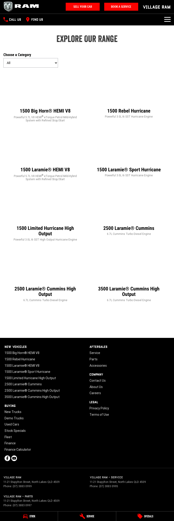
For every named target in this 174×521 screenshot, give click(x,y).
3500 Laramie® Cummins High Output (32, 397)
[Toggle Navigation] (167, 19)
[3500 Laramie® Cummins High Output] (129, 276)
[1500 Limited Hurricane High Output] (45, 215)
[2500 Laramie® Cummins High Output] (45, 276)
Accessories (98, 366)
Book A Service (121, 6)
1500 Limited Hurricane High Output (30, 378)
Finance (10, 443)
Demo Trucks (14, 418)
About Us (96, 387)
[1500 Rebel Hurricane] (129, 95)
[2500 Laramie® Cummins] (129, 212)
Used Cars (12, 424)
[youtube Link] (14, 458)
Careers (95, 393)
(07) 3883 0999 (22, 486)
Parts (93, 359)
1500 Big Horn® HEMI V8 (22, 353)
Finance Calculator (18, 449)
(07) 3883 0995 (108, 486)
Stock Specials (15, 431)
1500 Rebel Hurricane (20, 359)
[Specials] (145, 516)
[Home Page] (22, 7)
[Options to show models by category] (30, 63)
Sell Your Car (82, 6)
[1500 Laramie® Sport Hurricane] (129, 154)
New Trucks (13, 412)
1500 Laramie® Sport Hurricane (27, 372)
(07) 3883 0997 (22, 505)
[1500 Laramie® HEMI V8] (45, 155)
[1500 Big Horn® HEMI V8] (45, 97)
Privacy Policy (99, 408)
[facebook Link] (7, 458)
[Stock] (29, 516)
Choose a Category (30, 60)
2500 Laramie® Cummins (23, 384)
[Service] (87, 516)
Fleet (8, 437)
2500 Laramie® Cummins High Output (32, 390)
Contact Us (97, 380)
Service (94, 353)
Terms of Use (99, 415)
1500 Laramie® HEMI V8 (22, 366)
